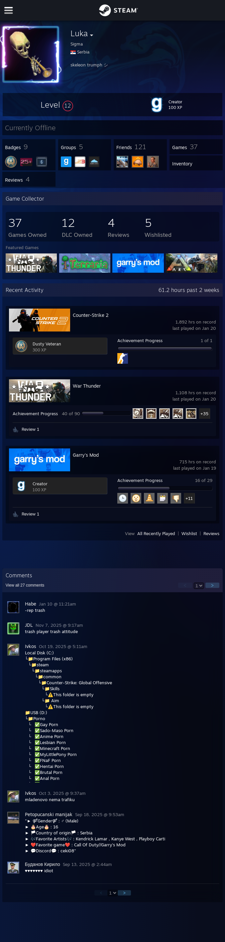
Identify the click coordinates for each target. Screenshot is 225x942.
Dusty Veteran (47, 343)
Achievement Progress (140, 340)
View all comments (25, 585)
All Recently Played (156, 533)
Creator (40, 483)
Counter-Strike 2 (91, 315)
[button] (57, 104)
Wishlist (189, 533)
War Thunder (87, 386)
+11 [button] (189, 498)
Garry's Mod (86, 455)
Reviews (211, 533)
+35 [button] (204, 413)
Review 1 (30, 429)
